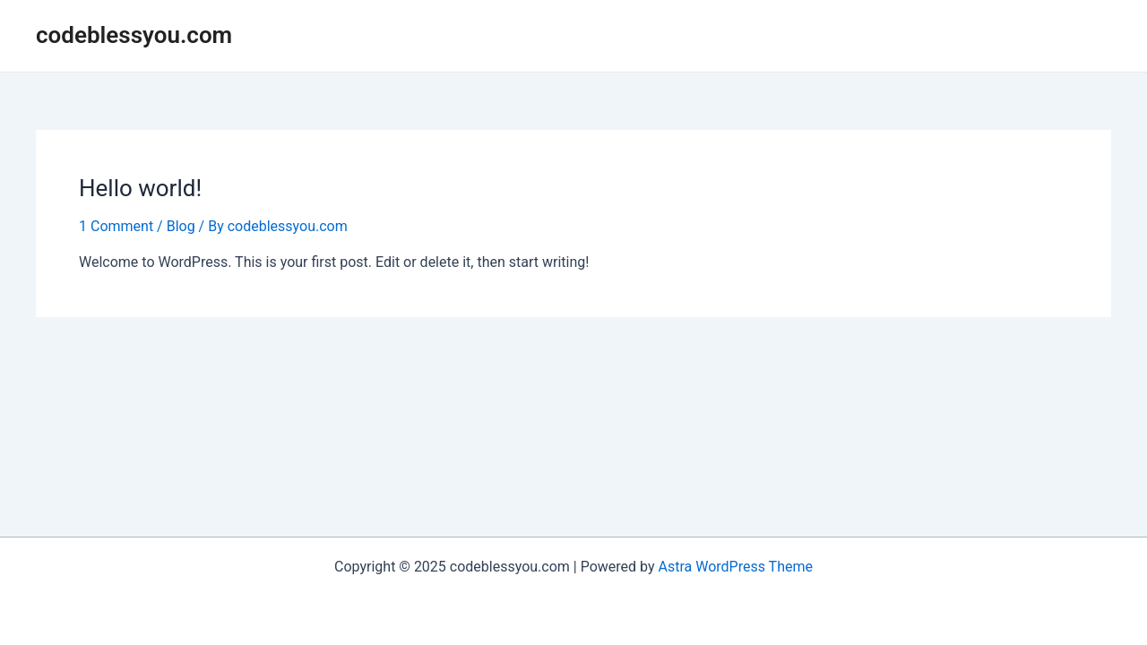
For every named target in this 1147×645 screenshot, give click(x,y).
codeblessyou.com (134, 35)
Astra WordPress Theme (736, 566)
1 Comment (116, 226)
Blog (181, 226)
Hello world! (140, 188)
